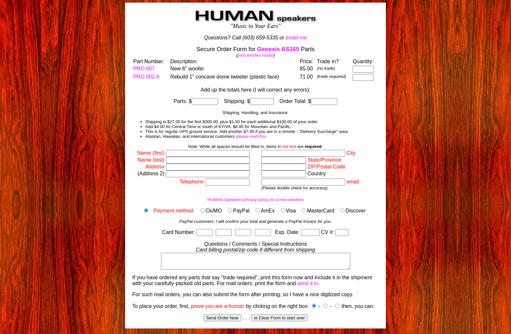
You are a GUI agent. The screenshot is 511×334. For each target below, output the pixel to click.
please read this (251, 136)
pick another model (255, 55)
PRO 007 (144, 68)
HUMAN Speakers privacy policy (255, 199)
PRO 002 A (146, 77)
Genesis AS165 (278, 49)
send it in (307, 286)
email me (296, 37)
